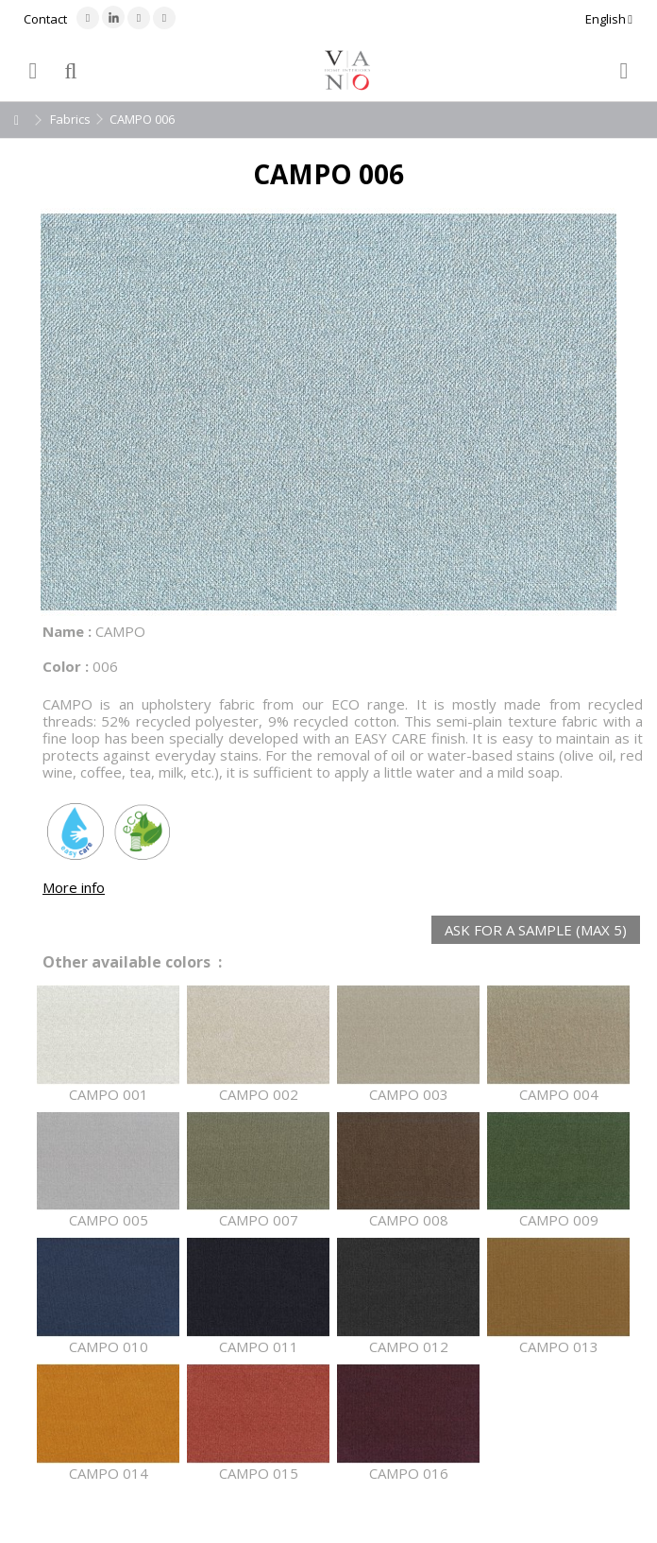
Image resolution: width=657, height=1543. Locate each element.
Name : (67, 631)
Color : (65, 666)
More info (73, 887)
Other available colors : (132, 962)
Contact (45, 18)
